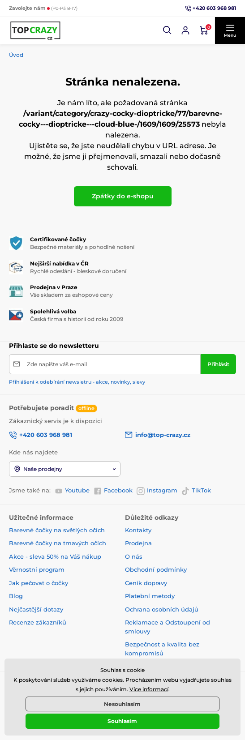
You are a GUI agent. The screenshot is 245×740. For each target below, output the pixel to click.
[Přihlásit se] (185, 30)
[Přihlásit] (218, 364)
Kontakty (138, 530)
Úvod (16, 54)
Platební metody (150, 595)
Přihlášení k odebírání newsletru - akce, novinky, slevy (77, 382)
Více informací (148, 689)
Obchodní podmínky (156, 569)
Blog (16, 595)
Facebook (113, 490)
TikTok (196, 490)
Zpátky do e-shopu (123, 196)
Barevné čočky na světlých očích (57, 530)
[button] (167, 30)
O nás (133, 556)
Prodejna (138, 543)
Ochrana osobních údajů (161, 609)
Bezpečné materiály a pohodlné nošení (82, 247)
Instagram (157, 490)
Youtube (72, 490)
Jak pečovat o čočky (38, 582)
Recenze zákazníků (37, 622)
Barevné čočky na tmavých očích (57, 543)
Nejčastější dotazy (36, 609)
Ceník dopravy (146, 582)
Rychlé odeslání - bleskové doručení (78, 271)
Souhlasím (122, 721)
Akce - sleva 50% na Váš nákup (55, 556)
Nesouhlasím (122, 704)
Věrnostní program (36, 569)
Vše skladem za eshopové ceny (71, 294)
